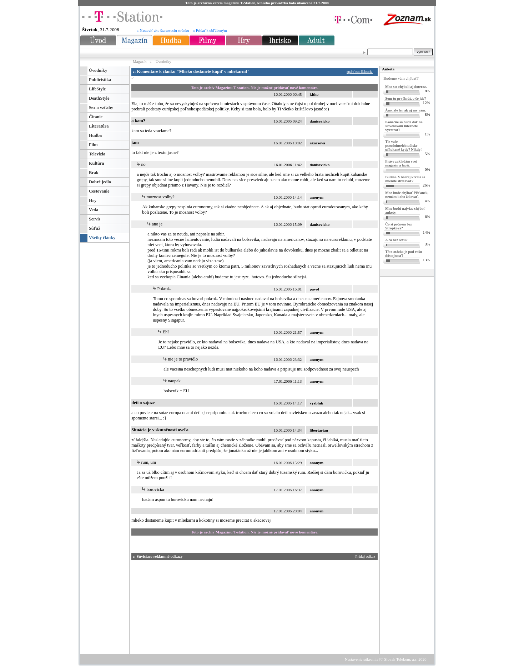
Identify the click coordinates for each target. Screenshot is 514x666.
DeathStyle (99, 98)
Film (93, 144)
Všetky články (102, 237)
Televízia (97, 153)
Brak (94, 172)
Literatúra (99, 126)
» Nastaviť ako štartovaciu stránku (163, 31)
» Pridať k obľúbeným (210, 31)
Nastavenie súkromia (361, 659)
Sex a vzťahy (101, 107)
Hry (92, 200)
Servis (94, 219)
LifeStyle (97, 88)
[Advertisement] (199, 605)
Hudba (95, 135)
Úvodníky (163, 61)
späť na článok (361, 71)
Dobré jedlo (100, 181)
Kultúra (96, 163)
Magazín (140, 61)
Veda (93, 209)
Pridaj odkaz (365, 556)
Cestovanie (99, 191)
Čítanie (95, 116)
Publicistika (100, 79)
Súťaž (94, 228)
